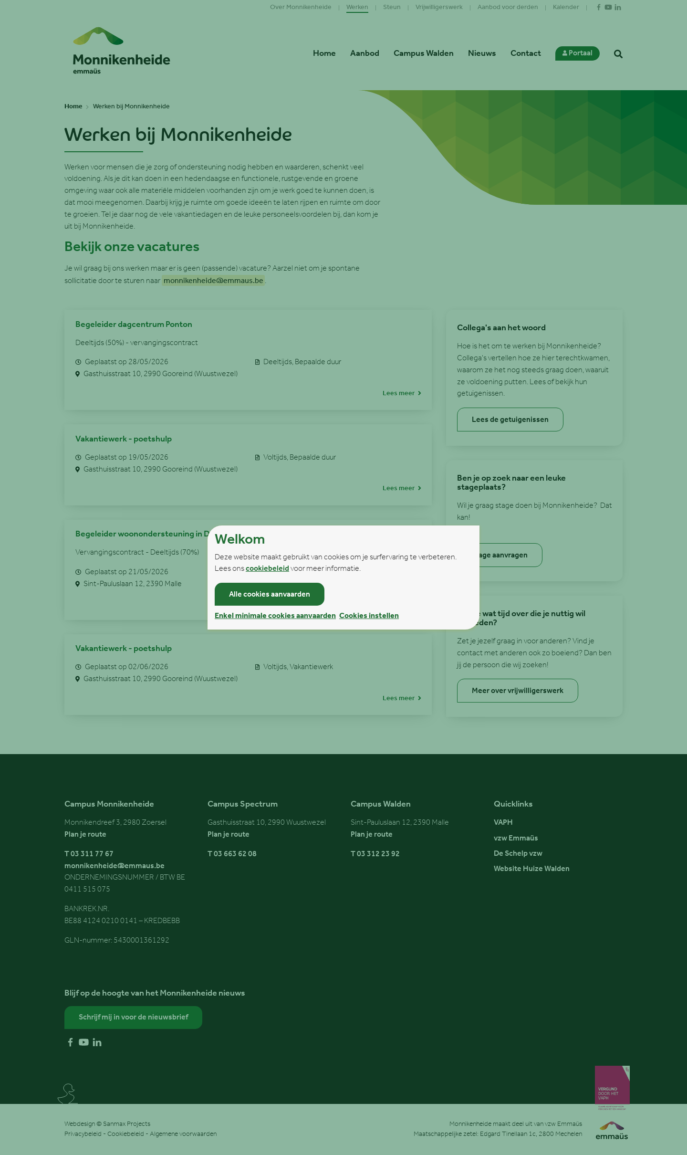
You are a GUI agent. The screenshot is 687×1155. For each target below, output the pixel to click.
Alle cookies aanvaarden (269, 594)
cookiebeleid (267, 569)
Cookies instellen (369, 616)
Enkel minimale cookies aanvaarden (275, 616)
